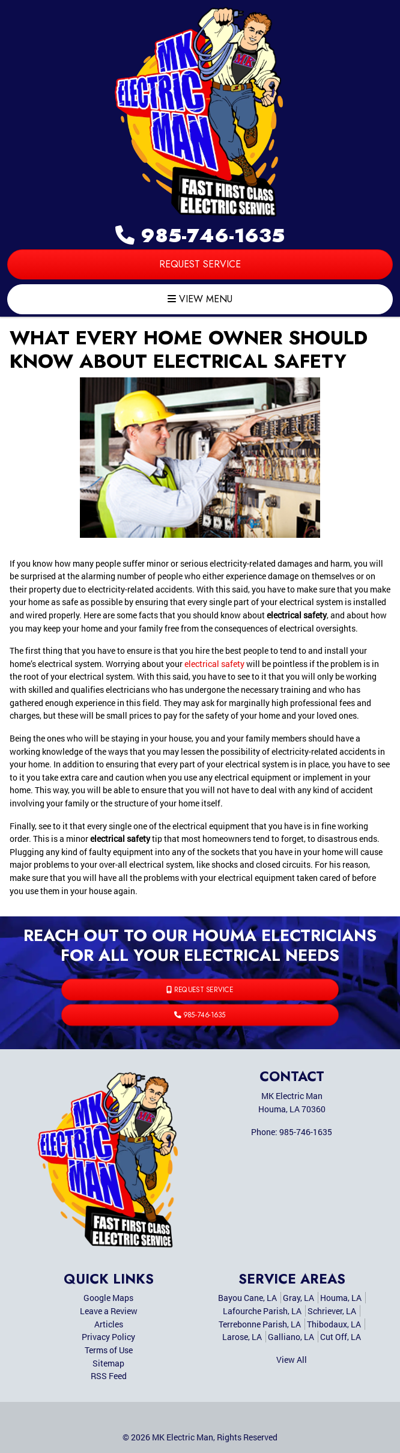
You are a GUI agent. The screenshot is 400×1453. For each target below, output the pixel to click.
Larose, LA (242, 1336)
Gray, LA (298, 1297)
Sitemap (108, 1363)
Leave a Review (109, 1311)
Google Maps (108, 1297)
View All (291, 1359)
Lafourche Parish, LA (262, 1311)
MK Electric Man (182, 1437)
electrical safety (214, 663)
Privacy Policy (108, 1336)
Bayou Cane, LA (247, 1297)
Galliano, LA (291, 1336)
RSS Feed (109, 1375)
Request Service (200, 264)
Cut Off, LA (340, 1336)
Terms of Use (109, 1350)
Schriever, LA (332, 1311)
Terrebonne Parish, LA (260, 1324)
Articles (108, 1324)
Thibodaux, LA (334, 1324)
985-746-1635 (200, 235)
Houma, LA (341, 1297)
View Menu (200, 299)
